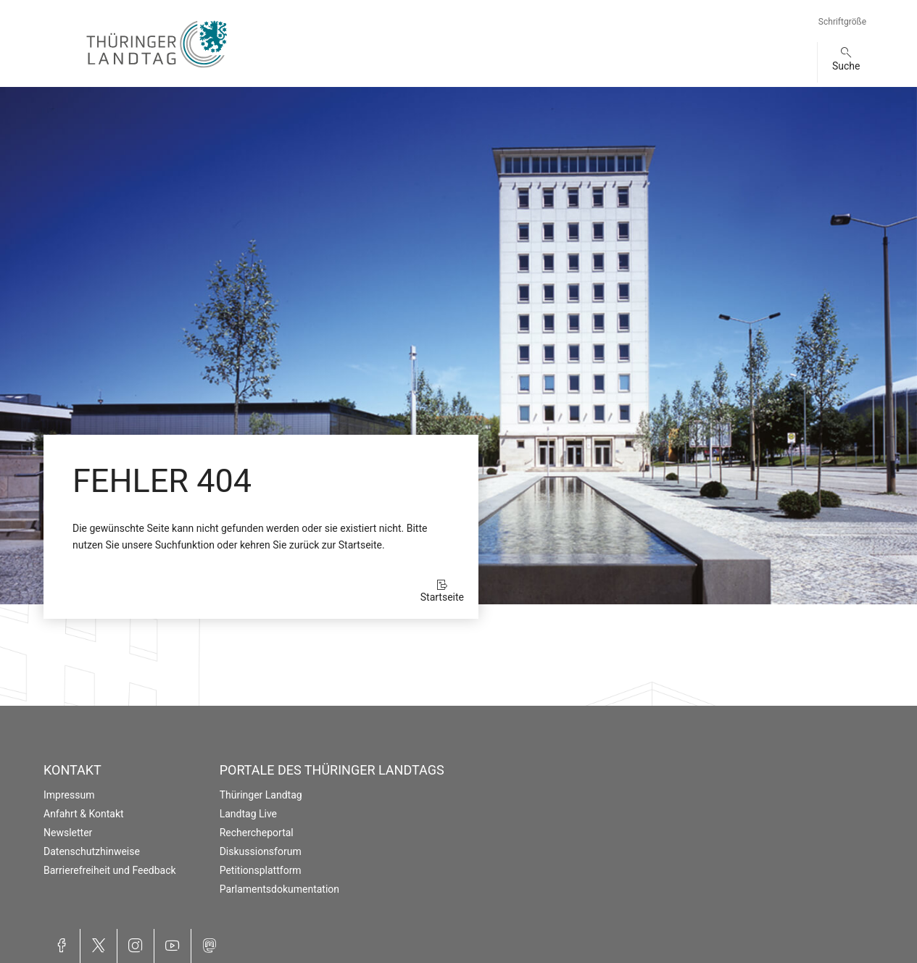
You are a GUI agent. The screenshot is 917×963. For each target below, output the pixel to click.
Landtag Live (248, 814)
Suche (846, 66)
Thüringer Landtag (261, 795)
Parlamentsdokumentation (279, 889)
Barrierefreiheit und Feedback (109, 870)
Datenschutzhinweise (91, 851)
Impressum (68, 795)
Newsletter (67, 832)
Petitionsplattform (261, 870)
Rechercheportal (257, 832)
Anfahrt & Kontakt (83, 814)
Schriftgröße (842, 22)
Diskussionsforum (261, 851)
